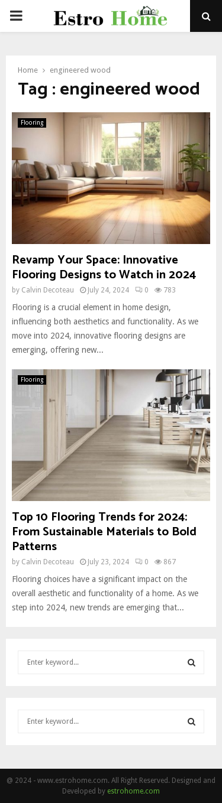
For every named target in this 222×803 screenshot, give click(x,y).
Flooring (32, 122)
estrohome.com (133, 791)
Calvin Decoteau (47, 290)
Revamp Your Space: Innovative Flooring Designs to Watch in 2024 (104, 268)
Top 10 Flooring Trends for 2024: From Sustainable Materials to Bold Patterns (104, 532)
